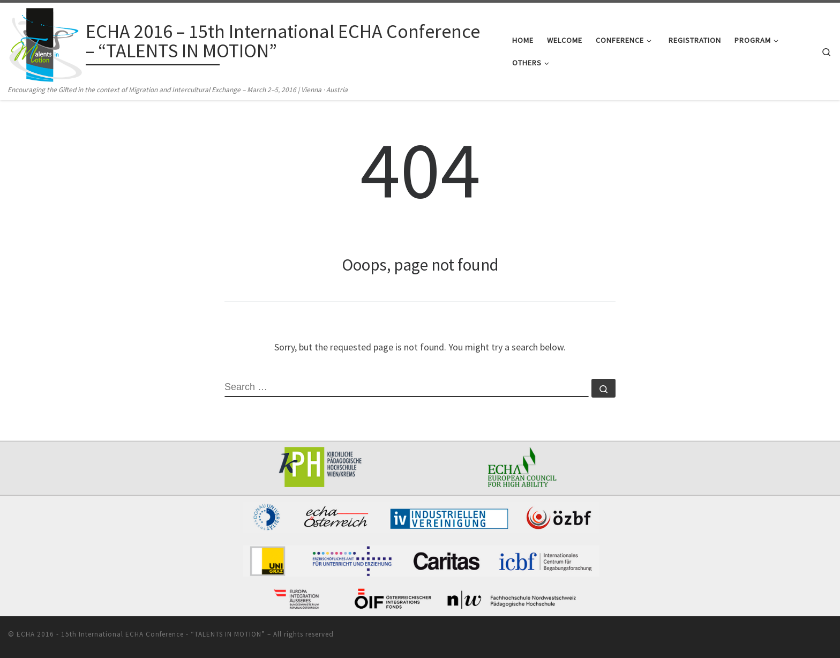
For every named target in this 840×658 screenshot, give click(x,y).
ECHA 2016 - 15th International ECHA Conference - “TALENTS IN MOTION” (141, 634)
